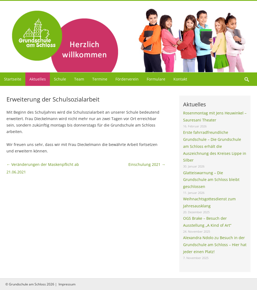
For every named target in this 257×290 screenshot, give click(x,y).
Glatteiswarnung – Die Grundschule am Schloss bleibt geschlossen (211, 179)
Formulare (156, 79)
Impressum (67, 284)
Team (79, 79)
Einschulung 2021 (146, 164)
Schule (60, 79)
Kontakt (180, 79)
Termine (99, 79)
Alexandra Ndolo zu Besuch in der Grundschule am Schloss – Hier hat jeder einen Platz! (214, 244)
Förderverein (127, 79)
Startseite (12, 79)
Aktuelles (37, 79)
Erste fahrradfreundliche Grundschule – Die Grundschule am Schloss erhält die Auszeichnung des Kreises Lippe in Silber (214, 146)
